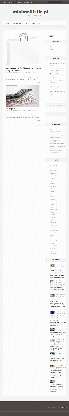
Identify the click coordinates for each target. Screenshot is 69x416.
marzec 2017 (53, 248)
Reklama (20, 2)
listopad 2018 (53, 227)
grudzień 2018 (53, 225)
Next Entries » (38, 125)
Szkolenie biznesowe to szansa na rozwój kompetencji (57, 296)
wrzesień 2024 (53, 176)
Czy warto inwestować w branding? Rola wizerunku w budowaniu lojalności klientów (57, 141)
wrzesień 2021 (53, 201)
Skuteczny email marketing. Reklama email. (57, 266)
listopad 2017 (53, 238)
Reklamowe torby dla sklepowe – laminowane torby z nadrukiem (23, 69)
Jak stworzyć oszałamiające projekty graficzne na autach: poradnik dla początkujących (56, 135)
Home (4, 2)
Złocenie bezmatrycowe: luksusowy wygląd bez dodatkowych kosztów (55, 152)
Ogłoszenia (52, 77)
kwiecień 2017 (53, 246)
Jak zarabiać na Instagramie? (56, 98)
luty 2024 (52, 181)
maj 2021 (52, 207)
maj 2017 (52, 243)
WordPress (64, 407)
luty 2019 (52, 220)
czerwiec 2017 (53, 240)
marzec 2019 (53, 217)
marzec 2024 (53, 178)
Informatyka (11, 2)
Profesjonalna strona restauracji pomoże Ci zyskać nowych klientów (58, 367)
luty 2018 (52, 235)
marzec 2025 (53, 170)
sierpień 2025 (53, 165)
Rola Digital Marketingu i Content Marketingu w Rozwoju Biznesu (57, 313)
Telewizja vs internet (60, 329)
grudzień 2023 (53, 183)
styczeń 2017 (53, 253)
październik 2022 (54, 194)
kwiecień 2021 (53, 209)
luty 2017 (52, 251)
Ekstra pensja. (11, 108)
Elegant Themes (51, 407)
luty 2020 (52, 214)
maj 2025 (52, 168)
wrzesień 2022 (53, 196)
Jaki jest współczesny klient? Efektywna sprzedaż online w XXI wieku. (57, 92)
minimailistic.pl (14, 72)
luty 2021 (52, 212)
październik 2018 (54, 230)
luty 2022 (52, 199)
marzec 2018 (53, 233)
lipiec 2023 (52, 188)
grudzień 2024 (53, 173)
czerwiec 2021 (53, 204)
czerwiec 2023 (53, 191)
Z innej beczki (28, 2)
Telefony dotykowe (60, 339)
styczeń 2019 (53, 222)
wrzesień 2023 (53, 186)
